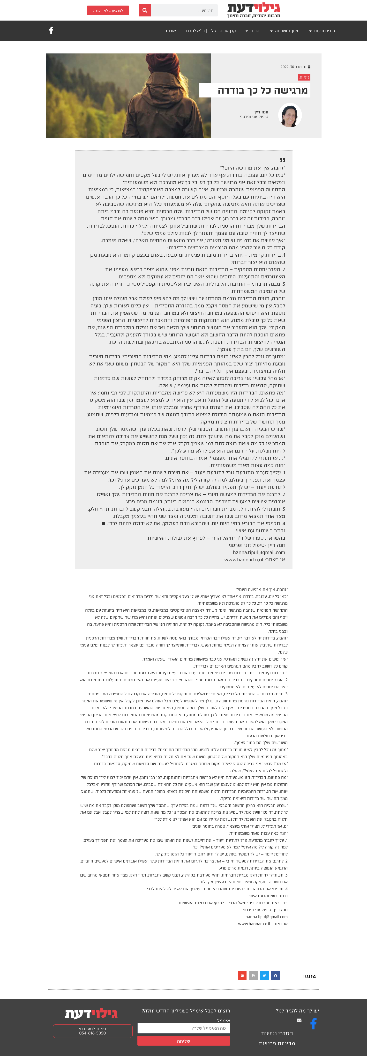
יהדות (253, 31)
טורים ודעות (322, 31)
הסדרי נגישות (277, 1033)
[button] (275, 975)
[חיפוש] (145, 10)
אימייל (223, 1020)
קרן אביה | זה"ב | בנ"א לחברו (211, 31)
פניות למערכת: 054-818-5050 (92, 1030)
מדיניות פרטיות (277, 1043)
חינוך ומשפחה (285, 31)
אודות (171, 31)
